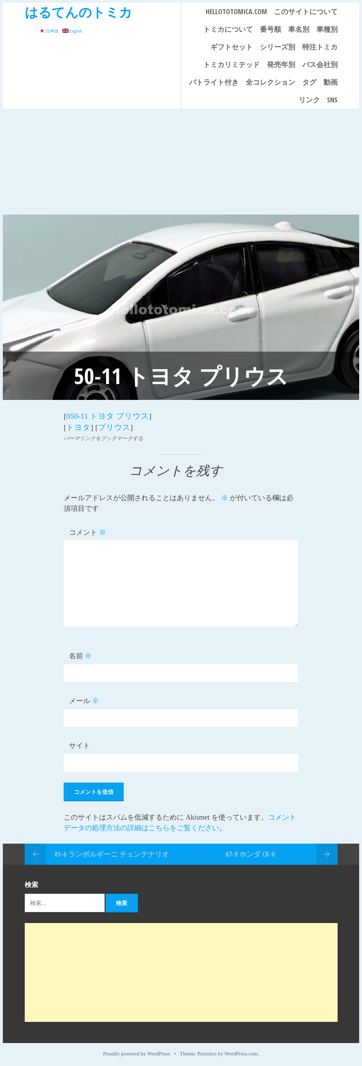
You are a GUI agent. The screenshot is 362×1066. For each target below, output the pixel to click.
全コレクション (270, 82)
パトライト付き (214, 82)
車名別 (298, 29)
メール (84, 699)
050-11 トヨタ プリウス (107, 415)
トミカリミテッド (231, 64)
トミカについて (228, 29)
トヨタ (78, 426)
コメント (87, 531)
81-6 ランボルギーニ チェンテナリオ (111, 852)
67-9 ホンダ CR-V (250, 852)
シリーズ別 (277, 47)
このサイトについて (306, 11)
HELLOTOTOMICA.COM (236, 11)
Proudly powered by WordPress (136, 1052)
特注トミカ (320, 47)
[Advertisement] (181, 161)
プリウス (114, 426)
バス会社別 (320, 64)
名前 (80, 655)
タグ (309, 82)
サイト (79, 744)
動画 (330, 82)
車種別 (327, 29)
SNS (332, 99)
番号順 (270, 29)
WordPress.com (241, 1052)
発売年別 (281, 64)
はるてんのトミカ (78, 12)
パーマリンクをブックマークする (103, 437)
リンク (309, 99)
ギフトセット (231, 47)
